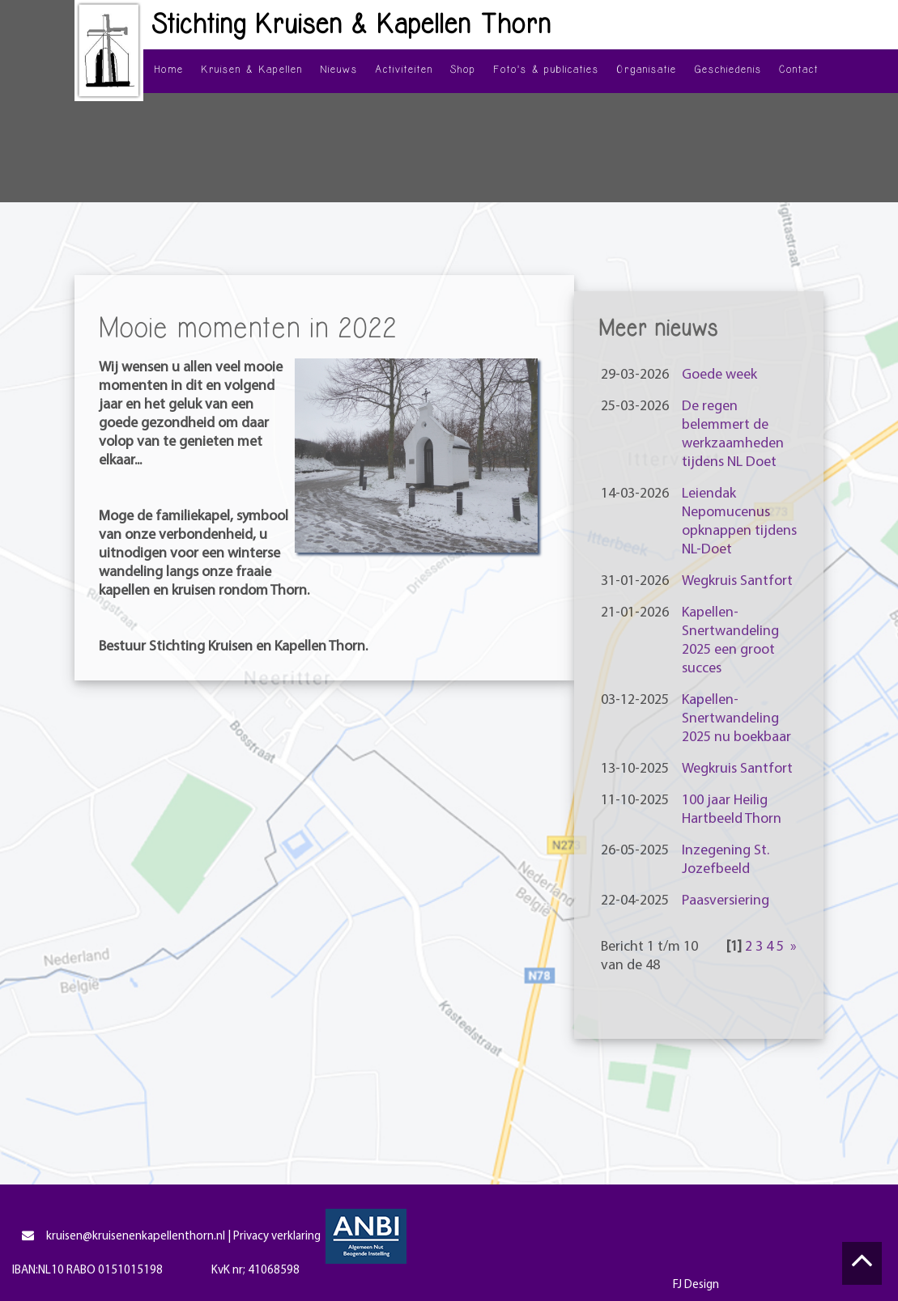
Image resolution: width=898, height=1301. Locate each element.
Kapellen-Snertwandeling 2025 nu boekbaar (736, 719)
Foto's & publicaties (546, 69)
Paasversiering (725, 901)
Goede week (719, 375)
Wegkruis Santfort (737, 581)
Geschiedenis (728, 69)
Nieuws (339, 69)
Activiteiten (404, 69)
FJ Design (696, 1285)
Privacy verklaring (277, 1237)
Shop (463, 69)
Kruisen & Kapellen (252, 69)
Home (169, 69)
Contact (799, 69)
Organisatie (646, 69)
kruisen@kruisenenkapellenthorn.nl (122, 1237)
